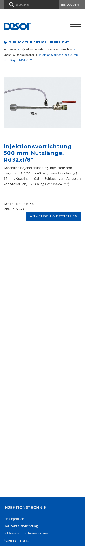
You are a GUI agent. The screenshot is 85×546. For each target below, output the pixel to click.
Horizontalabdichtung (21, 526)
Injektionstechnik (25, 508)
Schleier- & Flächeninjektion (26, 533)
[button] (31, 4)
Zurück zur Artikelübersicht (39, 42)
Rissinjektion (14, 519)
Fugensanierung (16, 540)
